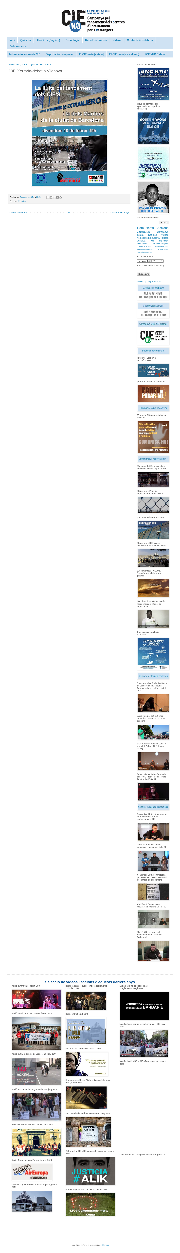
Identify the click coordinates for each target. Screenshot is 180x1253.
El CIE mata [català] (91, 54)
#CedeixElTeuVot (144, 246)
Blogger (105, 1245)
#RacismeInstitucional (148, 238)
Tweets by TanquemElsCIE (149, 281)
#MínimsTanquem (160, 243)
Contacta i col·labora (140, 40)
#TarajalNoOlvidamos (144, 252)
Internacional (142, 243)
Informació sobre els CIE (24, 54)
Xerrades (22, 201)
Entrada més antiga (120, 212)
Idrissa (165, 238)
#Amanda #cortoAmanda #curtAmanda (152, 249)
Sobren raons (18, 46)
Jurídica (141, 240)
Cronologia (72, 40)
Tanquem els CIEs (27, 197)
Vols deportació (159, 241)
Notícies (152, 235)
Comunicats (145, 228)
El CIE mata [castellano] (124, 54)
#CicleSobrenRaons (160, 246)
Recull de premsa (96, 40)
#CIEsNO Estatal (155, 54)
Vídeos (117, 40)
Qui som (25, 40)
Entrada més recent (18, 212)
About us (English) (48, 40)
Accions (162, 228)
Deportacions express (59, 54)
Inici (12, 40)
